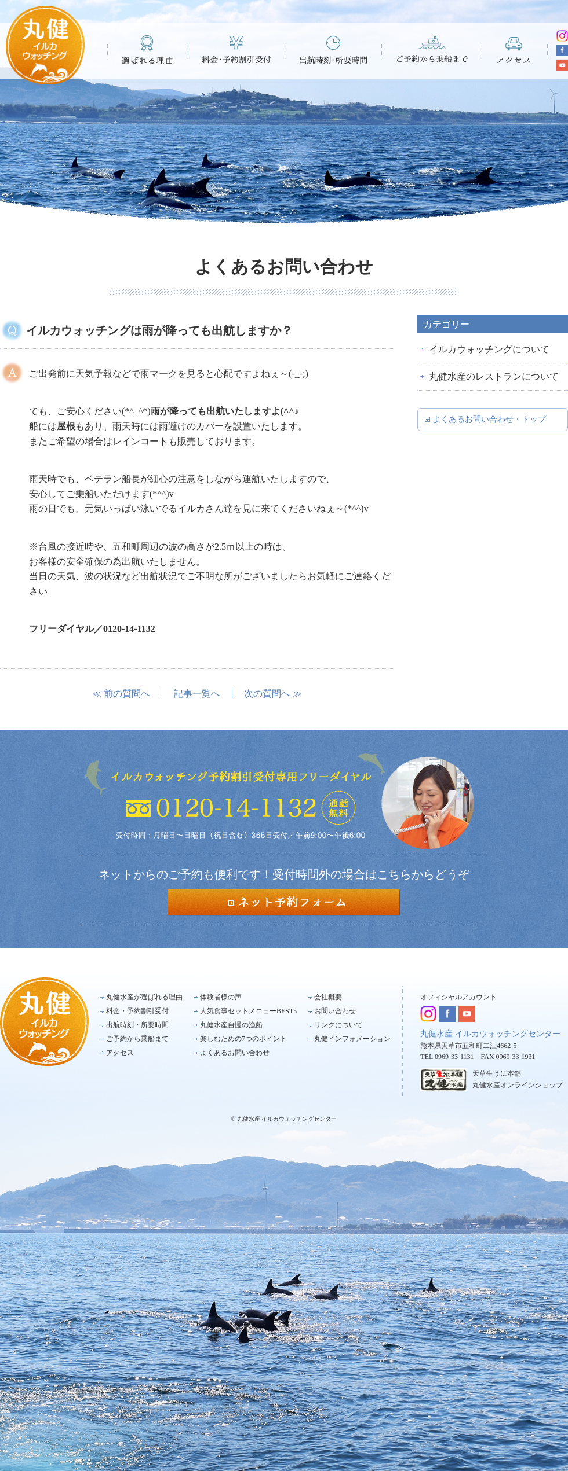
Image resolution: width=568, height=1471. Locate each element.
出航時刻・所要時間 (333, 50)
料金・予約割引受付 (236, 50)
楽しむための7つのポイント (243, 1039)
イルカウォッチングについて (489, 349)
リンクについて (338, 1025)
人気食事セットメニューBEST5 (248, 1011)
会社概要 (328, 997)
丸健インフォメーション (352, 1039)
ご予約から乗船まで (432, 50)
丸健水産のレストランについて (494, 376)
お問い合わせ (335, 1011)
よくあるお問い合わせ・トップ (489, 419)
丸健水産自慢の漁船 (231, 1025)
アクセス (515, 50)
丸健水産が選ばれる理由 (144, 997)
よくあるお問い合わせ (235, 1053)
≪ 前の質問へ (121, 693)
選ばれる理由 (147, 50)
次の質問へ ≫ (273, 693)
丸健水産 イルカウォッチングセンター (490, 1033)
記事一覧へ (197, 693)
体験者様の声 (221, 997)
